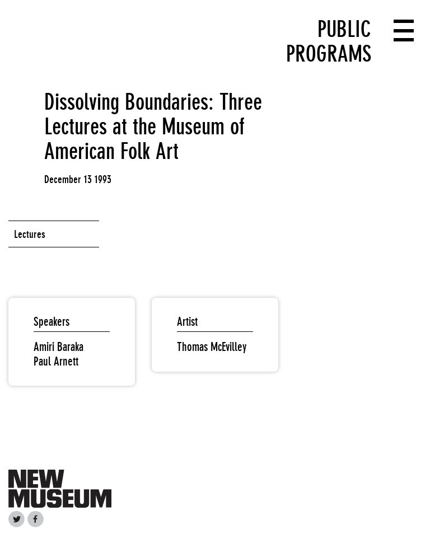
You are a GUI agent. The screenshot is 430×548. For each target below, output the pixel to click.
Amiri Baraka (58, 347)
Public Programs (328, 41)
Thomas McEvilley (211, 347)
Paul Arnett (56, 361)
